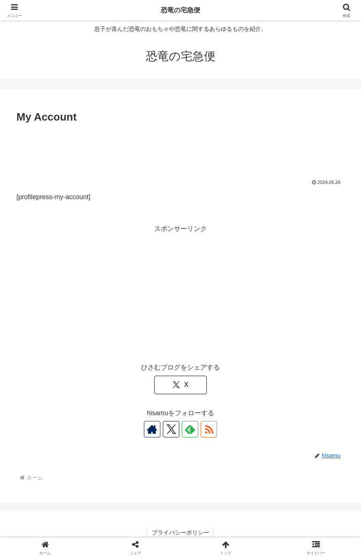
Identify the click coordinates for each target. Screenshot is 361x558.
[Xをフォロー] (171, 429)
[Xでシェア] (180, 385)
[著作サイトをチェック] (152, 429)
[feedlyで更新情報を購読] (190, 429)
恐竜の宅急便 (180, 10)
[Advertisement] (180, 148)
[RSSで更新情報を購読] (209, 429)
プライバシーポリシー (180, 532)
